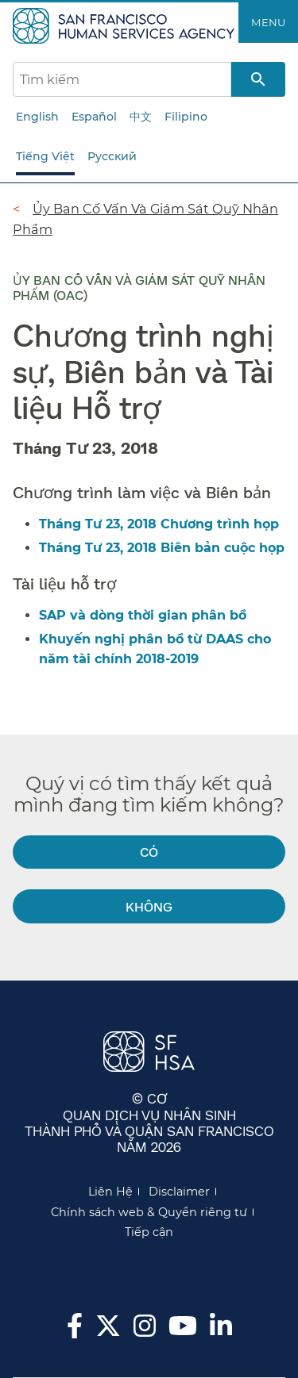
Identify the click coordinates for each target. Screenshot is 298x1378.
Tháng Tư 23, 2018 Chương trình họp (159, 524)
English (37, 116)
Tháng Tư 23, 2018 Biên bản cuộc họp (161, 547)
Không (149, 906)
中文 (141, 116)
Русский (112, 156)
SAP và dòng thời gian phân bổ (142, 615)
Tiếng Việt (45, 156)
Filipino (185, 116)
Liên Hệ (110, 1191)
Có (149, 851)
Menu (268, 22)
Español (94, 116)
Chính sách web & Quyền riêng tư (149, 1212)
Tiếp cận (149, 1232)
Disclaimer (179, 1191)
